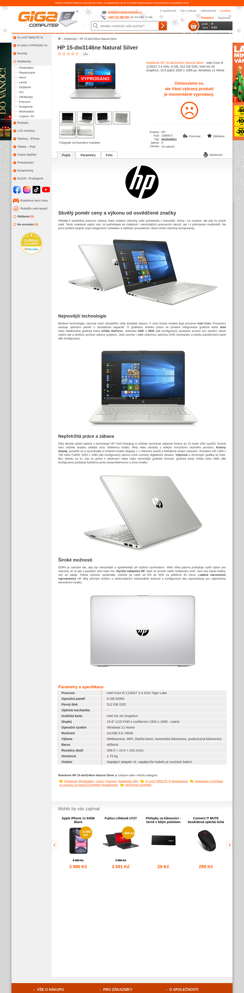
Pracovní (111, 781)
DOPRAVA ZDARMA (138, 785)
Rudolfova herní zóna (34, 200)
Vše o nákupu (188, 10)
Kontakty (225, 10)
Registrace (224, 17)
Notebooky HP (127, 781)
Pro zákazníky (117, 989)
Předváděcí (87, 781)
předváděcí (169, 139)
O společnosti (168, 10)
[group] (78, 843)
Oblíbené (23, 217)
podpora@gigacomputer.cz (125, 12)
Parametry (88, 155)
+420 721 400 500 (118, 17)
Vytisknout (213, 154)
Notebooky (71, 781)
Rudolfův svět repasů (33, 208)
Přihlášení (207, 17)
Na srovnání (25, 224)
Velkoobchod (208, 10)
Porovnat (192, 136)
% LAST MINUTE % (158, 781)
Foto (109, 155)
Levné (100, 781)
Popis (66, 155)
